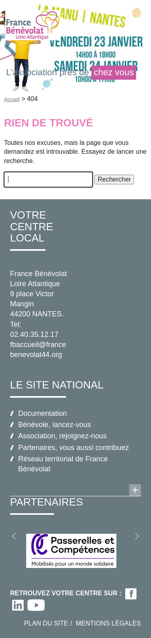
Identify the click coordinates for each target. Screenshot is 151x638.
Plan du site (46, 623)
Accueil (12, 99)
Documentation (42, 413)
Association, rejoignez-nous (62, 436)
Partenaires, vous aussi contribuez (73, 448)
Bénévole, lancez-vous (54, 425)
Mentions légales (108, 623)
